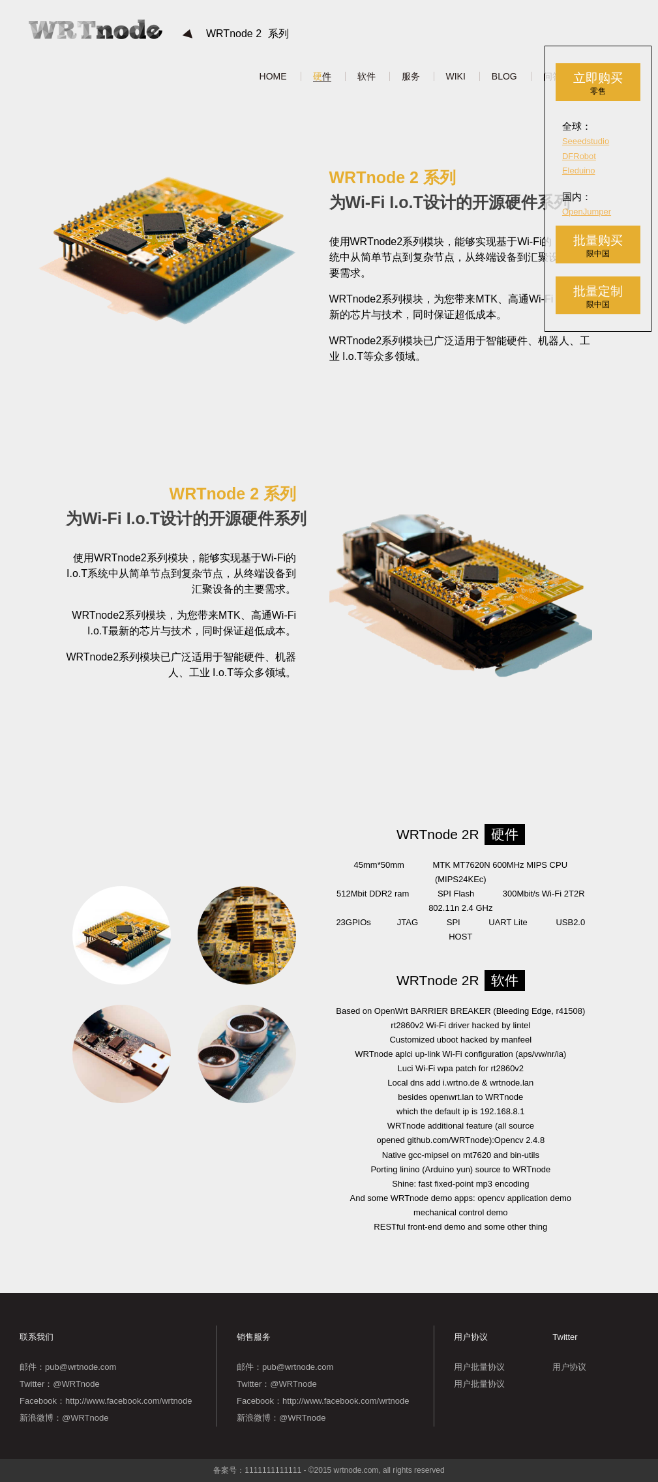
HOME (273, 76)
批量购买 (598, 246)
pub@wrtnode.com (80, 1367)
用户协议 (569, 1367)
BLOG (504, 76)
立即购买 (598, 83)
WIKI (456, 76)
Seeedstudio (585, 141)
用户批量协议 (479, 1367)
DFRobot (579, 156)
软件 (366, 76)
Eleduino (578, 170)
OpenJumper (586, 211)
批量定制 (598, 297)
